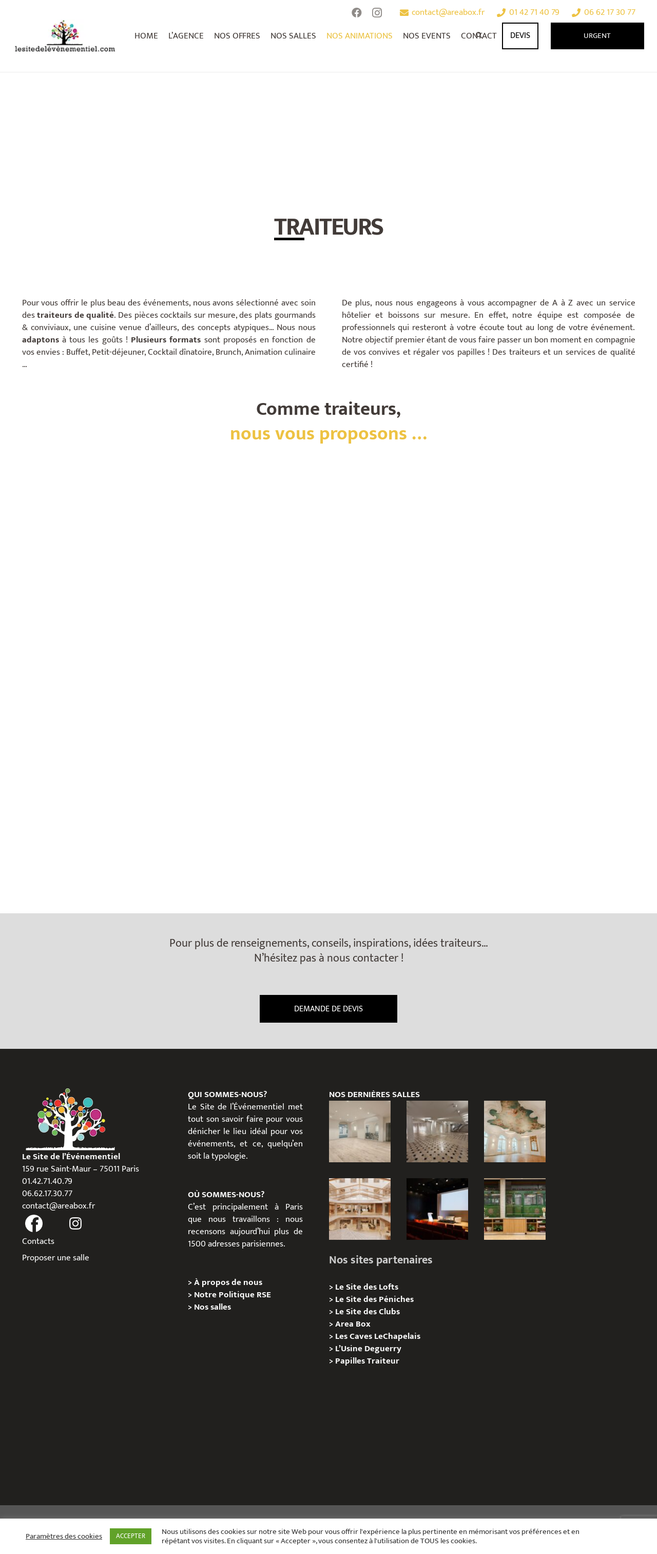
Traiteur (383, 1361)
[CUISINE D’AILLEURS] (568, 573)
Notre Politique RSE (232, 1295)
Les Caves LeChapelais (377, 1336)
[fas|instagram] (75, 1224)
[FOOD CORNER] (249, 573)
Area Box (353, 1324)
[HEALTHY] (89, 774)
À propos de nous (228, 1282)
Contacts (38, 1241)
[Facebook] (356, 13)
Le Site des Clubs (367, 1311)
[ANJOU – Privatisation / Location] (437, 1131)
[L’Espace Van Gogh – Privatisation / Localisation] (437, 1209)
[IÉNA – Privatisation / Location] (515, 1131)
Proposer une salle (55, 1258)
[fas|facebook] (34, 1224)
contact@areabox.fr (58, 1206)
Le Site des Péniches (374, 1299)
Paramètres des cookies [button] (64, 1536)
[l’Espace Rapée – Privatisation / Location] (515, 1209)
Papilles (351, 1361)
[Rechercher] (480, 36)
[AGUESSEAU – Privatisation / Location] (360, 1131)
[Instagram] (377, 13)
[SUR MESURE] (409, 573)
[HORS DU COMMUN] (89, 573)
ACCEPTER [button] (130, 1536)
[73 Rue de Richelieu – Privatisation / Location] (360, 1209)
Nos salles (212, 1307)
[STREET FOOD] (249, 774)
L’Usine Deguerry (368, 1348)
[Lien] (65, 36)
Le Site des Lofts (366, 1287)
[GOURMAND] (409, 774)
